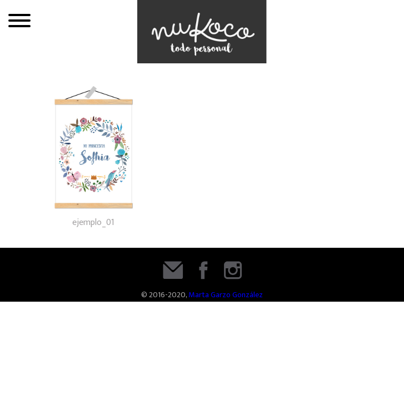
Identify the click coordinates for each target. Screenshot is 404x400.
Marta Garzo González (225, 295)
